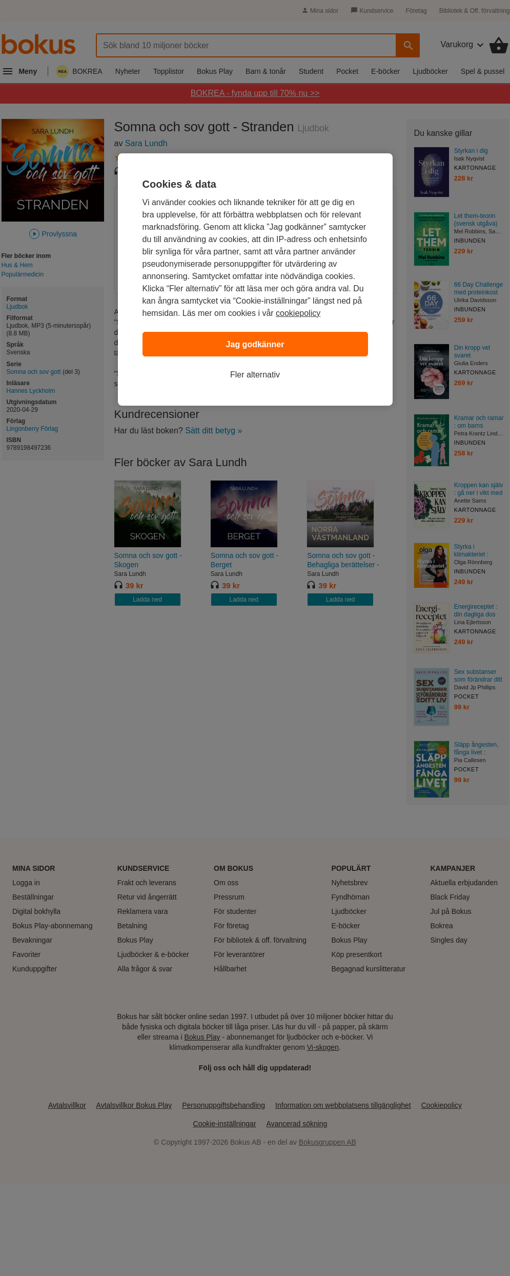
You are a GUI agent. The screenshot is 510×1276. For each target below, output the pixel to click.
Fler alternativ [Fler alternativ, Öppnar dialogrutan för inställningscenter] (255, 374)
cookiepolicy (298, 313)
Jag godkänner (255, 344)
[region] (255, 279)
